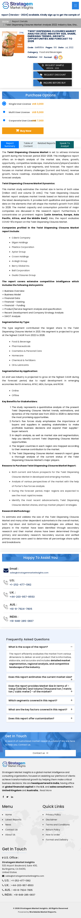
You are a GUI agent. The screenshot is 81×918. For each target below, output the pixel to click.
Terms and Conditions (58, 824)
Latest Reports (13, 819)
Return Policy (53, 829)
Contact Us (11, 829)
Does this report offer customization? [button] (31, 718)
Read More (46, 790)
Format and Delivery (57, 839)
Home (5, 21)
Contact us (40, 753)
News (8, 824)
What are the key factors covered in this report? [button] (37, 709)
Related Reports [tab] (46, 143)
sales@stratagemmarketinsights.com (29, 572)
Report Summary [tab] (10, 145)
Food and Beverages (50, 52)
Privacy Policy (53, 814)
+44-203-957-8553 (22, 596)
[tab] (40, 647)
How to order (53, 834)
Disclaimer (51, 819)
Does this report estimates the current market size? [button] (40, 677)
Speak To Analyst (65, 145)
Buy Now (23, 131)
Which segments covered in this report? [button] (32, 700)
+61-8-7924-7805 (20, 609)
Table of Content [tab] (28, 145)
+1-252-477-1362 (20, 584)
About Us (10, 834)
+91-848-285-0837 (21, 621)
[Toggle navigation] (75, 5)
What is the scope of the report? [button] (28, 647)
